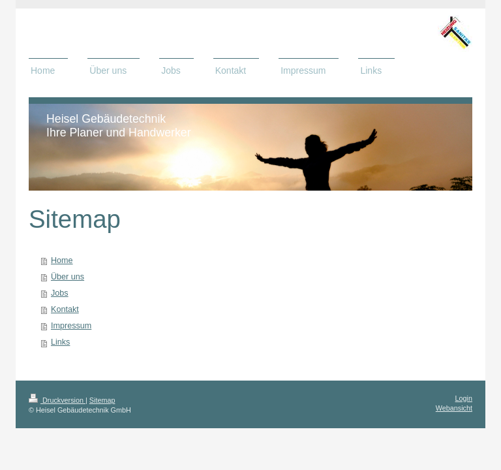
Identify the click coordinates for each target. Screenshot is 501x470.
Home (62, 260)
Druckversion (57, 400)
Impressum (71, 325)
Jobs (59, 293)
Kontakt (65, 309)
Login (463, 398)
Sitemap (102, 400)
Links (60, 342)
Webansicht (454, 408)
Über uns (67, 276)
